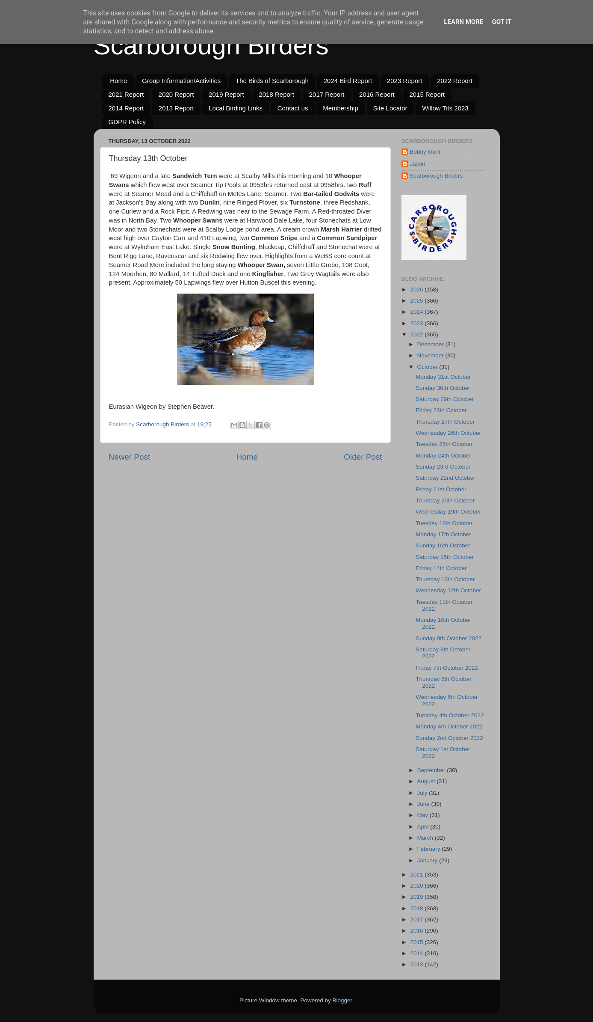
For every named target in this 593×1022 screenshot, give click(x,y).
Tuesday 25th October (444, 444)
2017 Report (327, 94)
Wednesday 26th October (448, 433)
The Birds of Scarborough (272, 80)
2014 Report (126, 108)
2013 (417, 964)
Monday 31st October (443, 377)
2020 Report (176, 94)
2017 (417, 919)
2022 (417, 334)
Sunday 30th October (443, 388)
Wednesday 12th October (448, 590)
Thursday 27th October (445, 422)
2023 (417, 323)
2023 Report (404, 80)
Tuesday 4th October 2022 (450, 715)
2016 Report (377, 94)
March (426, 838)
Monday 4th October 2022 (449, 726)
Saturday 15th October (445, 557)
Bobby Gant (425, 152)
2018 (417, 908)
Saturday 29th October (445, 399)
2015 (417, 942)
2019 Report (226, 94)
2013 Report (176, 108)
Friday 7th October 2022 (447, 668)
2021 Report (126, 94)
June (424, 804)
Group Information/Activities (181, 80)
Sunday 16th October (443, 545)
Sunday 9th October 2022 (448, 638)
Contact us (292, 108)
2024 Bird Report (348, 80)
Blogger (342, 1000)
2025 (417, 300)
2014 (417, 953)
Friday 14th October (441, 568)
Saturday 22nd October (445, 478)
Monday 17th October (443, 534)
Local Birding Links (236, 108)
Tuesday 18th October (444, 523)
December (431, 344)
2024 (417, 312)
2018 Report (276, 94)
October (428, 367)
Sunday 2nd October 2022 (449, 738)
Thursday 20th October (445, 500)
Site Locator (390, 108)
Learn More (463, 22)
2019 (417, 897)
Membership (340, 108)
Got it (501, 22)
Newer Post (129, 456)
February (429, 849)
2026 (417, 289)
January (428, 860)
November (431, 355)
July (423, 793)
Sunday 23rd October (443, 466)
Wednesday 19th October (448, 511)
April (424, 826)
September (432, 770)
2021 (417, 874)
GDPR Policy (127, 121)
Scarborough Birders (211, 45)
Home (118, 80)
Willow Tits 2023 (445, 108)
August (427, 781)
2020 (417, 885)
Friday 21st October (441, 489)
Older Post (363, 456)
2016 (417, 930)
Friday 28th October (441, 410)
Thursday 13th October (445, 579)
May (423, 815)
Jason (417, 163)
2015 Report (427, 94)
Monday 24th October (443, 455)
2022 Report (454, 80)
